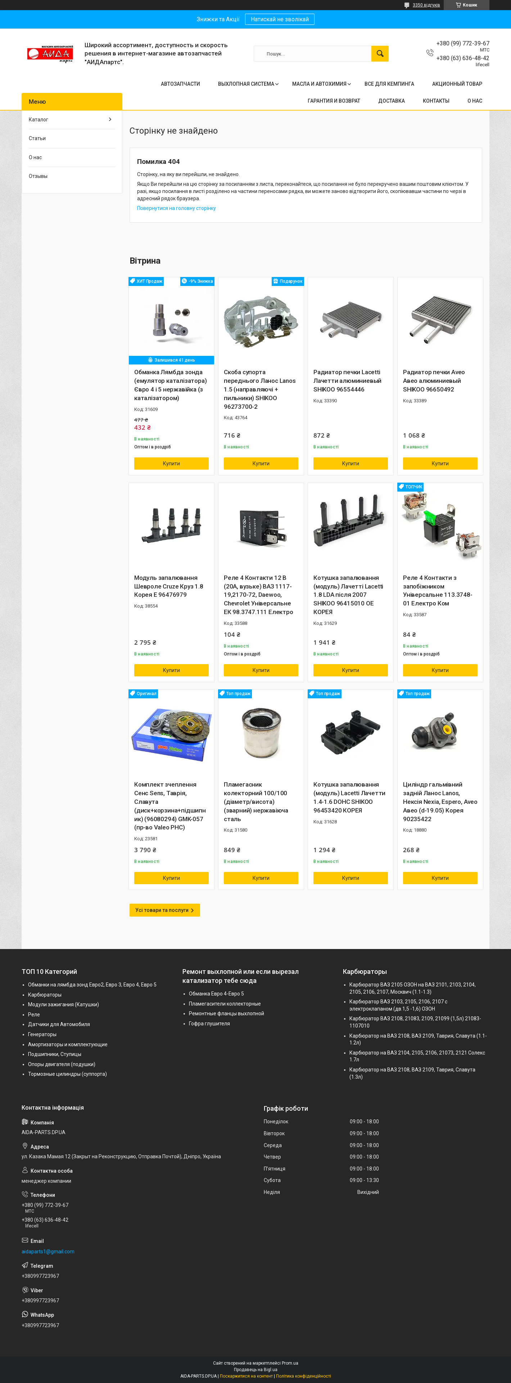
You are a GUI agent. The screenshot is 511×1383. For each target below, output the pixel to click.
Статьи (37, 138)
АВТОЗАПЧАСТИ (180, 84)
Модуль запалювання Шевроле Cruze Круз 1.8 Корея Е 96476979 (168, 586)
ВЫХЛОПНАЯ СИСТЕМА (246, 84)
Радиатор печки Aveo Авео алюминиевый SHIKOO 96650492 (434, 380)
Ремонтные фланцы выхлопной (226, 1013)
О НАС (474, 101)
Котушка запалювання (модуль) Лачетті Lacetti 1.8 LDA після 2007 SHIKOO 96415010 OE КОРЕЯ (348, 595)
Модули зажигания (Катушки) (63, 1004)
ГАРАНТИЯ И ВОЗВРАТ (334, 101)
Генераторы (42, 1034)
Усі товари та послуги (162, 910)
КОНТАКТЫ (436, 101)
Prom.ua (290, 1363)
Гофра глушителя (209, 1023)
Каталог (38, 119)
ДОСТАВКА (391, 101)
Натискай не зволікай (280, 19)
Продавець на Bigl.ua (255, 1369)
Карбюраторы (45, 995)
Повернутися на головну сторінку (176, 208)
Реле (34, 1014)
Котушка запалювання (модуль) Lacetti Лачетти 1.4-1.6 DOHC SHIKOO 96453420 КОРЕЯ (349, 797)
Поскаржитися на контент (246, 1376)
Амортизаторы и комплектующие (68, 1044)
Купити (171, 463)
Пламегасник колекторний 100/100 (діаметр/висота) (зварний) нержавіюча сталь (256, 801)
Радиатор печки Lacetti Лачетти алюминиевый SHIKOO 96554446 (347, 380)
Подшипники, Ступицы (54, 1054)
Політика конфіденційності (303, 1376)
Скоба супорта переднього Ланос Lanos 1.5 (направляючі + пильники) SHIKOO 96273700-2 (260, 389)
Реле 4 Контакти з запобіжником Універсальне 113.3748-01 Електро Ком (437, 590)
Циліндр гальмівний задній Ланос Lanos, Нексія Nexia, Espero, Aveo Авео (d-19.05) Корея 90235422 (440, 801)
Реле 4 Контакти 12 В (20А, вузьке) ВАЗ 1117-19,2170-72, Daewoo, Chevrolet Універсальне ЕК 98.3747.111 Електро (258, 595)
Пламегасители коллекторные (225, 1004)
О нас (35, 157)
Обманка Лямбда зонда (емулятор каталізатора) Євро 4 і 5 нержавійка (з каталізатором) (170, 384)
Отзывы (38, 176)
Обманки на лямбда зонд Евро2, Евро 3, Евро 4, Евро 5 (92, 985)
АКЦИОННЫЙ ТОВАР (457, 84)
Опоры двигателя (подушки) (61, 1064)
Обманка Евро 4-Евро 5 (216, 994)
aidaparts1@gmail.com (48, 1251)
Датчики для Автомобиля (59, 1024)
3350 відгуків (426, 5)
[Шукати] (380, 54)
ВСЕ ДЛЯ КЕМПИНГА (389, 84)
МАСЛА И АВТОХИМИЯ (319, 84)
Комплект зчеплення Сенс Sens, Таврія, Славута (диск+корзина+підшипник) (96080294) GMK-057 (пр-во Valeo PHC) (170, 806)
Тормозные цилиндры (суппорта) (67, 1074)
